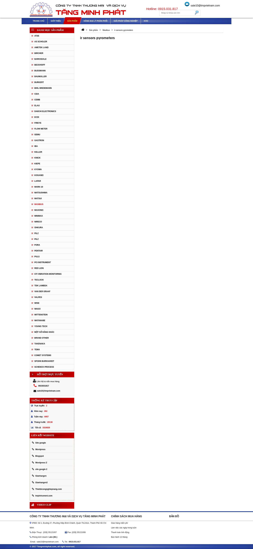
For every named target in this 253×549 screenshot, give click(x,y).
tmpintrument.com (42, 495)
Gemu (37, 134)
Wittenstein (40, 315)
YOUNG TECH (40, 326)
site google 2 (39, 469)
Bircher (38, 53)
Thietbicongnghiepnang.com (47, 489)
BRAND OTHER (41, 338)
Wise (36, 303)
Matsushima (40, 193)
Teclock (39, 280)
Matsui (38, 198)
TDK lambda (40, 286)
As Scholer (40, 42)
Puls (37, 256)
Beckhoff (39, 65)
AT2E (36, 36)
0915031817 (43, 386)
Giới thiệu (56, 21)
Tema (37, 349)
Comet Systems (42, 355)
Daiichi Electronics (45, 111)
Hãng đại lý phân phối (95, 21)
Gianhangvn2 (40, 482)
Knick (37, 158)
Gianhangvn (39, 476)
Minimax (38, 216)
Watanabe (39, 320)
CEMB (37, 100)
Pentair (38, 251)
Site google (39, 443)
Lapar (37, 181)
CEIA (36, 94)
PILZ (36, 233)
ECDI (36, 117)
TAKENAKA (39, 344)
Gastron (39, 140)
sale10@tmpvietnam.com (205, 5)
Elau (37, 105)
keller (38, 152)
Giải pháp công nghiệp (125, 21)
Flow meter (40, 129)
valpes (38, 297)
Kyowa (38, 169)
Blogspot (38, 456)
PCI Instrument (42, 262)
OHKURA (38, 227)
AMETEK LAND (41, 47)
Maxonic (39, 210)
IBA (36, 146)
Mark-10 (38, 187)
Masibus (38, 204)
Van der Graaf (42, 291)
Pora (37, 245)
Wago (37, 309)
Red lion (39, 268)
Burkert (39, 82)
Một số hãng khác (44, 332)
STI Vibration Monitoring (47, 274)
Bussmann (40, 71)
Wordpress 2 (39, 462)
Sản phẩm (72, 21)
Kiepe (37, 164)
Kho (146, 21)
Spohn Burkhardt (44, 361)
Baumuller (40, 76)
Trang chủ (38, 21)
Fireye (37, 123)
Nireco (38, 222)
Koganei (38, 175)
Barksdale (40, 59)
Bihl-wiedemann (43, 88)
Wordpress (38, 449)
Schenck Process (44, 367)
